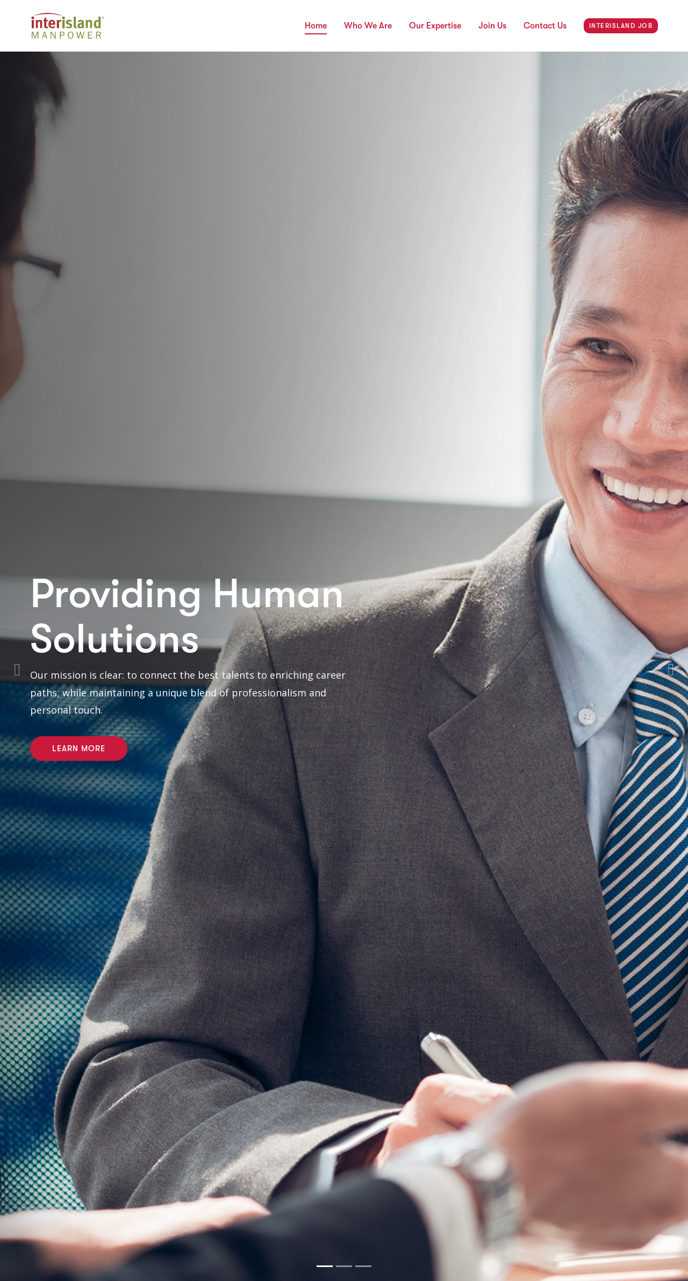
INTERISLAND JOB (621, 26)
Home (316, 26)
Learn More (78, 748)
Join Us (492, 26)
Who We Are (368, 26)
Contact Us (545, 26)
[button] (17, 666)
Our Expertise (435, 26)
